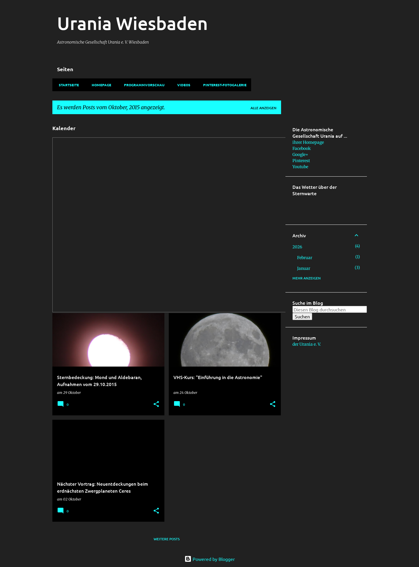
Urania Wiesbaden (132, 23)
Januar (303, 268)
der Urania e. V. (306, 344)
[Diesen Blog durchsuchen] (329, 309)
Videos (182, 84)
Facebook (301, 148)
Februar (304, 257)
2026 (297, 247)
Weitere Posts (167, 539)
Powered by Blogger (209, 559)
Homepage (99, 84)
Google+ (300, 154)
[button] (156, 404)
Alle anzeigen (263, 107)
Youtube (300, 166)
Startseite (67, 84)
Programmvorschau (142, 84)
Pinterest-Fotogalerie (223, 84)
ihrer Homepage (308, 142)
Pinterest (301, 160)
